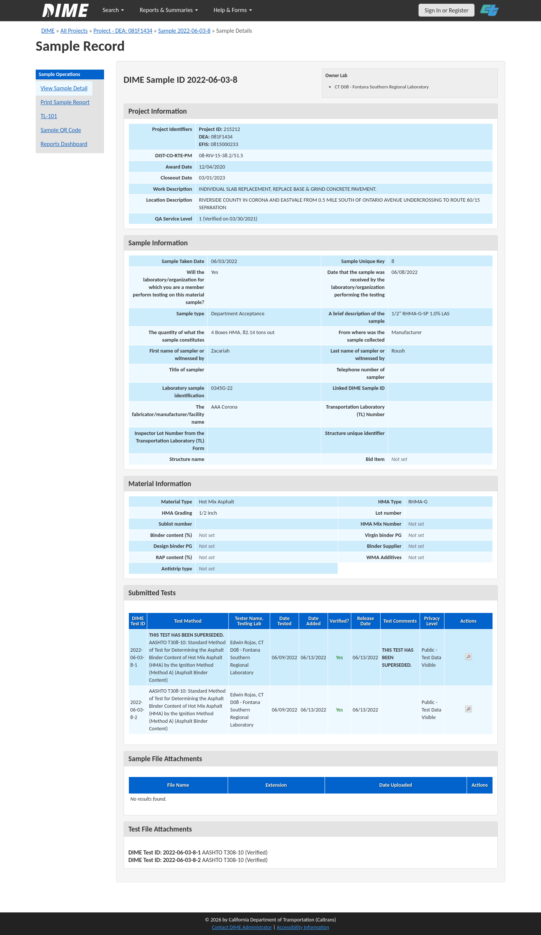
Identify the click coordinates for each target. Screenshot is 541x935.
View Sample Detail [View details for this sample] (64, 88)
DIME (47, 30)
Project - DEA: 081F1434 (123, 30)
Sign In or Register (446, 10)
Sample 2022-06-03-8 (184, 30)
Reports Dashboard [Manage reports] (64, 143)
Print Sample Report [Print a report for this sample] (65, 102)
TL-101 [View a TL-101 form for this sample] (49, 116)
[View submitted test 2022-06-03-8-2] (468, 710)
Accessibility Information (303, 927)
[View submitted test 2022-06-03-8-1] (468, 658)
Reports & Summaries (169, 10)
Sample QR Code (61, 130)
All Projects (74, 30)
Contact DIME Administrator (242, 927)
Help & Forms (233, 10)
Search (113, 10)
